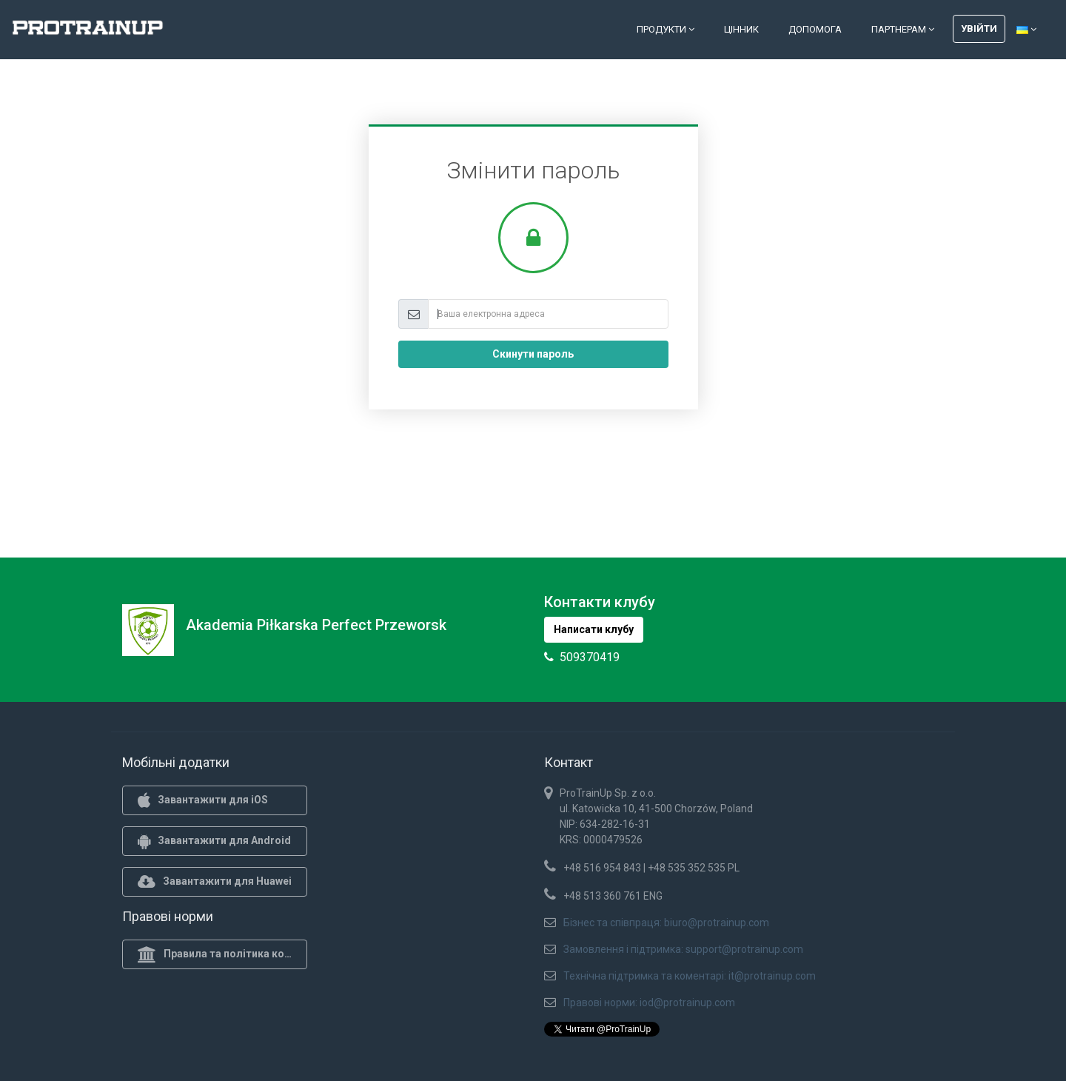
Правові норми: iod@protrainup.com (649, 1002)
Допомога (815, 29)
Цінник (741, 29)
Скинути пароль (533, 354)
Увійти (979, 28)
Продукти (665, 29)
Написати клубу (594, 629)
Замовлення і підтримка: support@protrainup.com (683, 949)
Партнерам (902, 29)
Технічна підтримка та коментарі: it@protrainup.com (689, 976)
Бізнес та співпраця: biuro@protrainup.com (666, 922)
